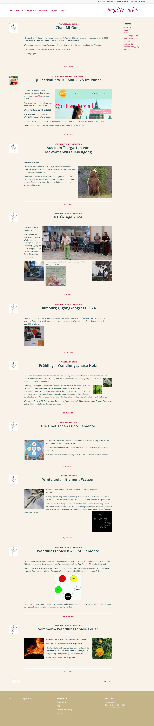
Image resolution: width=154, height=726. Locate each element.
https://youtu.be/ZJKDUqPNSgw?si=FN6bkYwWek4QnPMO (47, 49)
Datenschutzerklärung (64, 710)
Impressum (61, 714)
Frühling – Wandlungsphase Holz (68, 365)
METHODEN (101, 1)
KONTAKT (142, 1)
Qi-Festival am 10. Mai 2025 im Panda (68, 80)
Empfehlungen (62, 702)
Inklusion (127, 33)
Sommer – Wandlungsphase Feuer (68, 629)
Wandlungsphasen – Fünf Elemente (68, 551)
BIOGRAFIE (134, 1)
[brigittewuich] (125, 10)
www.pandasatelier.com (75, 125)
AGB (58, 706)
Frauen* (55, 76)
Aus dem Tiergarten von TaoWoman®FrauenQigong (68, 149)
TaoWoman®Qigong (68, 24)
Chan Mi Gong (68, 27)
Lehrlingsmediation (131, 38)
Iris (51, 121)
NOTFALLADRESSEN (122, 1)
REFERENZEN (110, 1)
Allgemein (127, 27)
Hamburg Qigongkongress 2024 (68, 308)
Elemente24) (86, 564)
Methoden (59, 144)
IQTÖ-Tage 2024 (68, 217)
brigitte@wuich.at (117, 708)
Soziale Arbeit (128, 44)
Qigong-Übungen (104, 509)
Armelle (35, 121)
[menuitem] (101, 1)
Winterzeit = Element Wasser (68, 479)
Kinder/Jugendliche (130, 35)
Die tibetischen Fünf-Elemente (68, 426)
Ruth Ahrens (39, 96)
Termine (81, 76)
